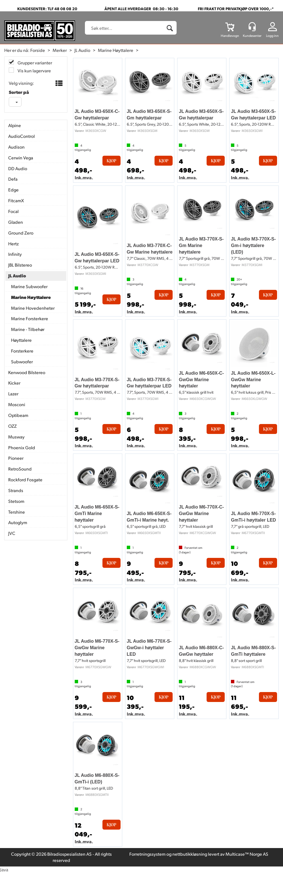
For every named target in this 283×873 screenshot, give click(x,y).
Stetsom (16, 501)
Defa (13, 179)
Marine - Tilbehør (27, 329)
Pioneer (15, 458)
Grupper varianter (34, 63)
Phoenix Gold (21, 447)
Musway (16, 437)
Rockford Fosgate (25, 479)
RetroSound (20, 469)
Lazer (13, 394)
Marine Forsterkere (29, 318)
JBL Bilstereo (20, 265)
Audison (16, 147)
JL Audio (82, 50)
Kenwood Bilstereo (26, 372)
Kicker (14, 383)
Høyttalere (21, 340)
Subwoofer (22, 361)
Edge (13, 190)
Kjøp (111, 160)
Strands (15, 490)
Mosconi (16, 404)
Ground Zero (20, 233)
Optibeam (18, 415)
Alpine (14, 125)
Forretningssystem (147, 854)
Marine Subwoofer (29, 286)
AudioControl (21, 136)
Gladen (15, 222)
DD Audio (17, 168)
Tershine (16, 512)
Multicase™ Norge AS (247, 854)
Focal (13, 211)
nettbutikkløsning (189, 854)
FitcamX (16, 200)
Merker (60, 50)
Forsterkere (22, 351)
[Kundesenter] (252, 26)
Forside (37, 50)
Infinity (15, 254)
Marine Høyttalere (115, 50)
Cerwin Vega (20, 158)
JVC (11, 533)
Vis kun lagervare (34, 70)
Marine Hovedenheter (33, 308)
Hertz (13, 243)
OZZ (12, 426)
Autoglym (17, 522)
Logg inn (272, 35)
